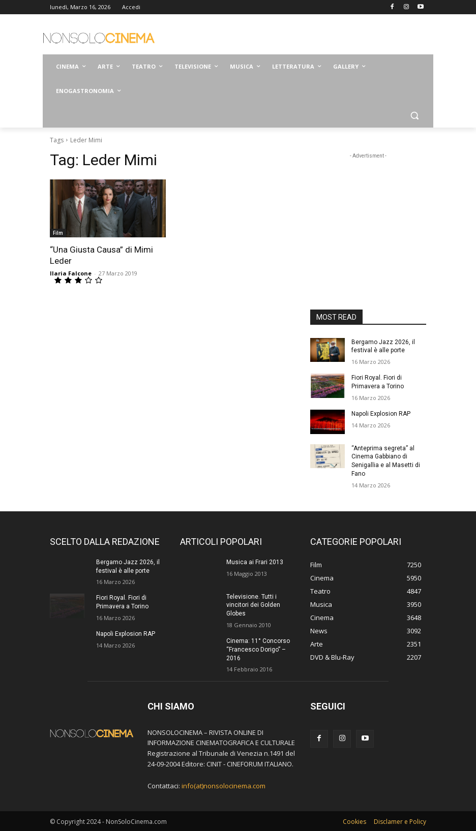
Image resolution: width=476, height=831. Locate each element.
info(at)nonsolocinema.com (223, 785)
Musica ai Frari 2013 (254, 562)
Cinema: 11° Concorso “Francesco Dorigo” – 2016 (258, 649)
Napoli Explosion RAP (380, 413)
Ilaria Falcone (71, 273)
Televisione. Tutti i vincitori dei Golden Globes (253, 605)
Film (58, 232)
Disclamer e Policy (400, 821)
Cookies (354, 821)
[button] (414, 116)
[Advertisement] (307, 35)
